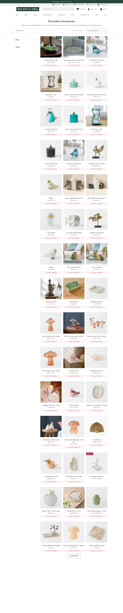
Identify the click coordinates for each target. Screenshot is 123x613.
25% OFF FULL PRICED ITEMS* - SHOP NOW (61, 20)
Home (44, 23)
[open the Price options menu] (27, 45)
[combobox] (65, 10)
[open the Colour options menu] (27, 52)
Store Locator (90, 4)
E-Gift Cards (67, 4)
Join (97, 9)
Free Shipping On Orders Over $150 (61, 1)
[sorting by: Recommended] (96, 36)
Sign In (92, 9)
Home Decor (50, 23)
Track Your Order (78, 4)
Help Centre (56, 4)
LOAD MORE (74, 562)
